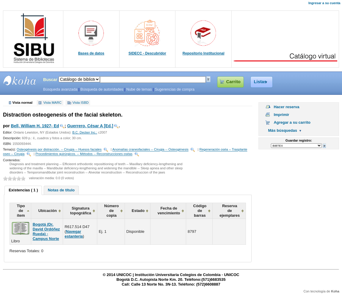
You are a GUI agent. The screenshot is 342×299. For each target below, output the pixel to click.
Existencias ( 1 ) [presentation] (23, 190)
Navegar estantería (74, 233)
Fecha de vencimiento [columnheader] (169, 210)
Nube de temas (139, 89)
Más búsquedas (282, 130)
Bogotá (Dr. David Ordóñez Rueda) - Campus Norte (46, 231)
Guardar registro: (298, 140)
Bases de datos (91, 53)
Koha (335, 291)
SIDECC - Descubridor (147, 53)
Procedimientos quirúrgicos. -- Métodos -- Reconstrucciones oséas (83, 154)
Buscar (50, 79)
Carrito (233, 81)
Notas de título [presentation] (61, 190)
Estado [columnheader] (138, 210)
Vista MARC (52, 103)
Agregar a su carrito (292, 122)
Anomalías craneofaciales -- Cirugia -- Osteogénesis (150, 149)
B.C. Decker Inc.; (84, 132)
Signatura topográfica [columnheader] (80, 210)
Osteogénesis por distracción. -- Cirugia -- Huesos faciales (59, 149)
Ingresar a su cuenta (324, 3)
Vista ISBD (80, 103)
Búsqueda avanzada (60, 89)
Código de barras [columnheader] (200, 211)
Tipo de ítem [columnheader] (21, 211)
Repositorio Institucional (204, 53)
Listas (260, 81)
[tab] (23, 190)
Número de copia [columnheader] (111, 211)
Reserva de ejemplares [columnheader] (229, 211)
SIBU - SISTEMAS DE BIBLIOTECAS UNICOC (20, 80)
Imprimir (281, 114)
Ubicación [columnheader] (47, 210)
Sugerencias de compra (174, 89)
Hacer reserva (286, 107)
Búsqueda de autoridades (101, 89)
